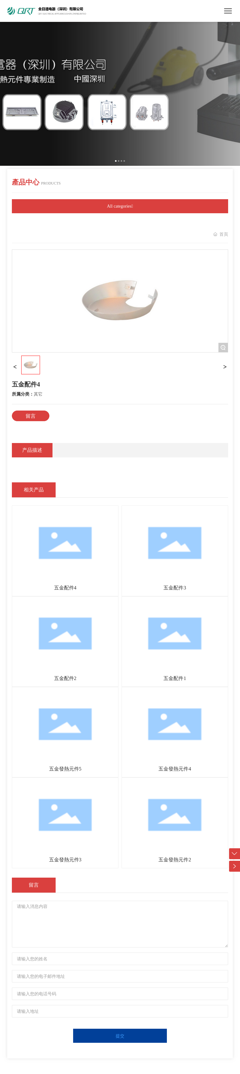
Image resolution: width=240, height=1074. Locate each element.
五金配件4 (65, 587)
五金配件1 (174, 678)
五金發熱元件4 (174, 768)
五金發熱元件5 (65, 768)
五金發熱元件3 (65, 859)
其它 (38, 394)
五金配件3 (174, 587)
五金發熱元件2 (174, 859)
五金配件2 (65, 678)
